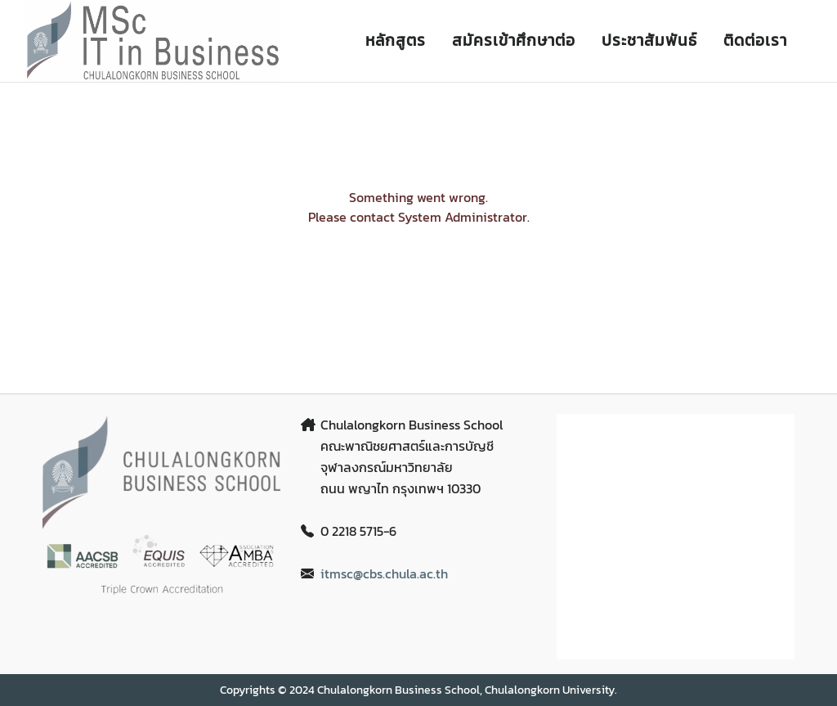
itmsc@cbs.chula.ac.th (384, 573)
